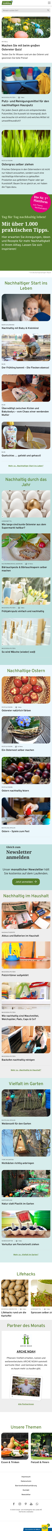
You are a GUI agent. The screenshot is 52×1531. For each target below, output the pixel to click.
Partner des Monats (26, 1326)
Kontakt (26, 1490)
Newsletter (26, 1495)
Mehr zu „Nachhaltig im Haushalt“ (26, 1070)
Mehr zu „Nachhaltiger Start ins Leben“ (26, 466)
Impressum (26, 1477)
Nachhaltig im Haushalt (26, 896)
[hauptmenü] (49, 2)
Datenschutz (26, 1481)
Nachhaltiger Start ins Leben (26, 286)
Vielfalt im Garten (26, 1084)
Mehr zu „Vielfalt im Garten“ (26, 1255)
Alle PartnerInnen (26, 1404)
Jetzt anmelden (24, 882)
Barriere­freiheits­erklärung (26, 1486)
